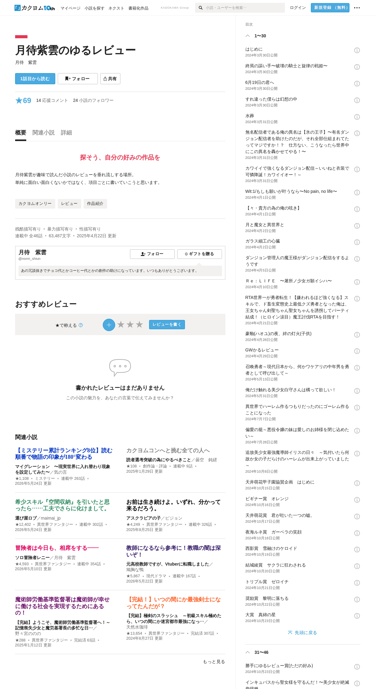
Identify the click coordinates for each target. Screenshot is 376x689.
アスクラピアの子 (143, 518)
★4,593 (22, 564)
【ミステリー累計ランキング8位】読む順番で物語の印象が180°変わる (63, 453)
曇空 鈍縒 (206, 459)
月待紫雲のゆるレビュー (75, 50)
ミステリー (45, 478)
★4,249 (133, 524)
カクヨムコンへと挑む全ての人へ (168, 450)
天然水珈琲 (137, 627)
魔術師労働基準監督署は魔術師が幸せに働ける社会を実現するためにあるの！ (62, 606)
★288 (20, 640)
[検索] (200, 8)
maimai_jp (51, 518)
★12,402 (23, 524)
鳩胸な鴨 (135, 569)
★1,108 (22, 478)
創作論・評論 (155, 466)
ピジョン (173, 518)
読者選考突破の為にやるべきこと (158, 459)
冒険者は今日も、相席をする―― (56, 548)
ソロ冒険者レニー (32, 557)
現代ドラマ (156, 576)
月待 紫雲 (26, 62)
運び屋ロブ (26, 518)
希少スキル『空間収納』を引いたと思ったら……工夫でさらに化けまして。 (62, 505)
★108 (131, 466)
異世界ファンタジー (55, 524)
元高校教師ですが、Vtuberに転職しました (167, 564)
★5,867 (133, 576)
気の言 (60, 472)
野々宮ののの (28, 633)
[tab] (22, 134)
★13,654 (134, 633)
